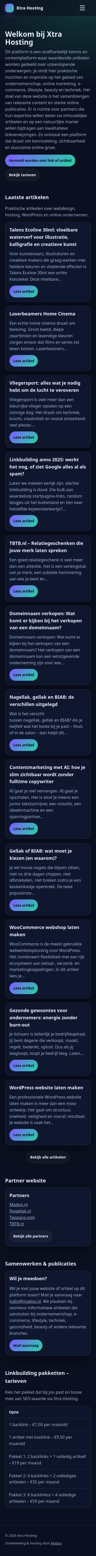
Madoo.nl (18, 1204)
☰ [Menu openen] (82, 8)
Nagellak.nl (20, 1211)
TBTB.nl (16, 1224)
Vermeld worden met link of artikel (40, 160)
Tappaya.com (22, 1217)
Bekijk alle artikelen (48, 1157)
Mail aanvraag (26, 1345)
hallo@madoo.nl (25, 1301)
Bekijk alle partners (30, 1236)
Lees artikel (23, 291)
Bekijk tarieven (22, 174)
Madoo (56, 1543)
